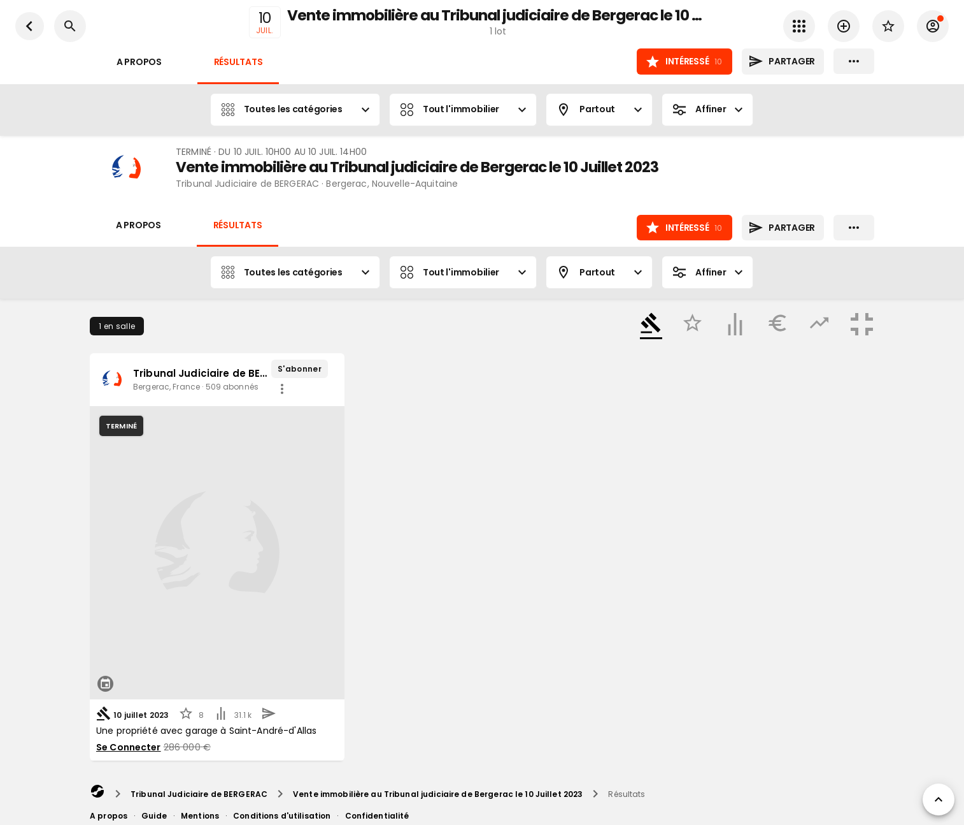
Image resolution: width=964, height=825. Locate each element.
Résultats (238, 62)
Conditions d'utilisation (281, 815)
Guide (154, 815)
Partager (783, 61)
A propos (139, 62)
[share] (282, 389)
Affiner (707, 110)
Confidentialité (377, 815)
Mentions (200, 815)
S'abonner (299, 369)
